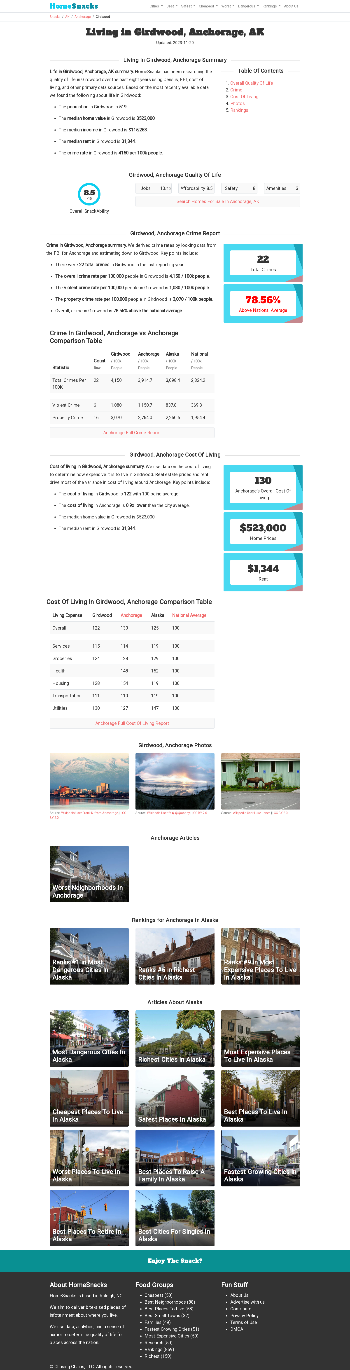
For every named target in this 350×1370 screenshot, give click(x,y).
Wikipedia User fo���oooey (168, 813)
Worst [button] (226, 6)
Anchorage (83, 17)
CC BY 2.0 (200, 813)
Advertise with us (247, 1302)
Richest (152, 1356)
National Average (189, 615)
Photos (237, 103)
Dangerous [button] (247, 6)
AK (67, 17)
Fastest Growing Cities (167, 1329)
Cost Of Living (244, 96)
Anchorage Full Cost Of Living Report (132, 723)
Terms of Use (243, 1322)
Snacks (74, 6)
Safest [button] (187, 6)
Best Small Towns (162, 1315)
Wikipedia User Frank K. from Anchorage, (90, 813)
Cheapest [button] (207, 6)
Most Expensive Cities (167, 1336)
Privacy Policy (244, 1315)
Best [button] (170, 6)
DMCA (236, 1329)
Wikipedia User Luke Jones (252, 813)
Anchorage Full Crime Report (132, 432)
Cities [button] (155, 6)
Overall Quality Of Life (251, 83)
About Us (291, 6)
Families (153, 1322)
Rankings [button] (270, 6)
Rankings (239, 110)
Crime (236, 90)
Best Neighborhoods (165, 1302)
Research (154, 1342)
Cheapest (154, 1295)
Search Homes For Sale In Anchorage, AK (218, 201)
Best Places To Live (164, 1309)
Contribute (240, 1309)
